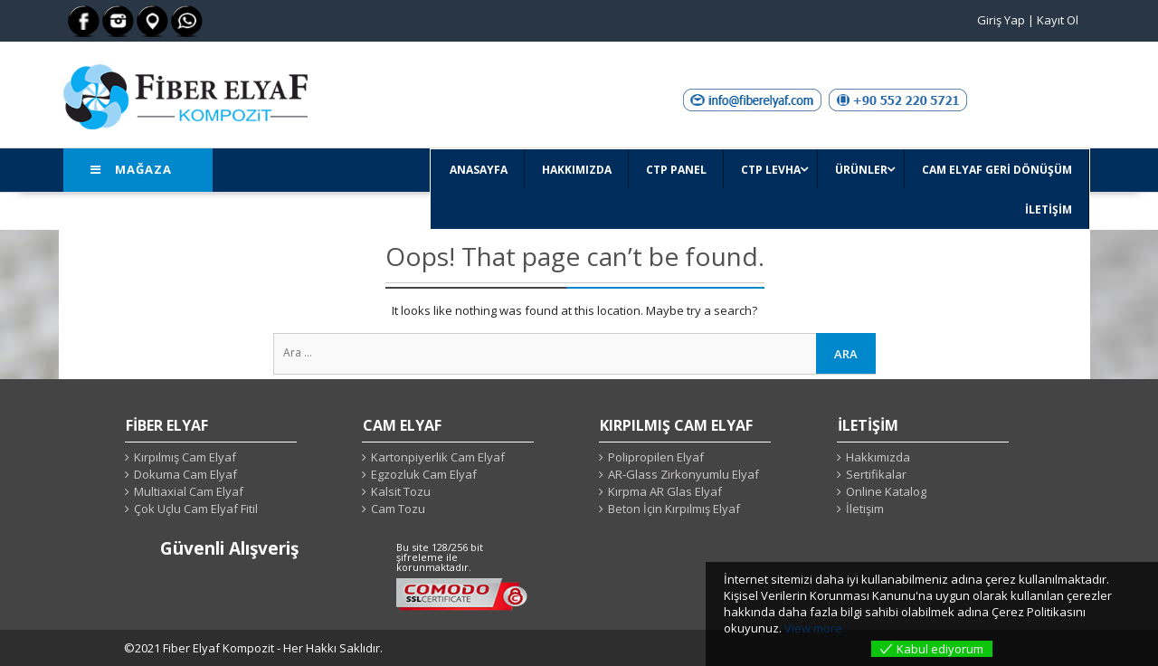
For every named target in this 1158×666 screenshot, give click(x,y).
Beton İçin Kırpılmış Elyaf (674, 508)
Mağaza (131, 169)
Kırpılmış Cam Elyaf (185, 457)
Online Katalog (886, 491)
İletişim (865, 508)
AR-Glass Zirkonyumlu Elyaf (683, 474)
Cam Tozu (398, 508)
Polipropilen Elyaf (656, 457)
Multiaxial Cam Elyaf (188, 491)
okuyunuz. (753, 628)
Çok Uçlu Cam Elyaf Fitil (196, 508)
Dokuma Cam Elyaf (185, 474)
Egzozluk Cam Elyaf (424, 474)
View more (813, 628)
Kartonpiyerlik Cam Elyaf (438, 457)
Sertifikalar (876, 474)
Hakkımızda (878, 457)
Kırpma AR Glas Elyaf (665, 491)
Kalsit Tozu (401, 491)
